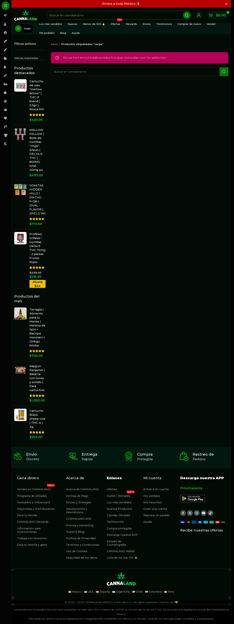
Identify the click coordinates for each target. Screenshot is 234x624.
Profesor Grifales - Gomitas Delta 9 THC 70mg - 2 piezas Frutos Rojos (37, 248)
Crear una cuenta (155, 509)
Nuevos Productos (119, 509)
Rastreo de (203, 454)
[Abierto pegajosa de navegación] (23, 28)
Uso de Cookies (76, 551)
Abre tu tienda (27, 515)
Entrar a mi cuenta (156, 489)
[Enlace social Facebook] (183, 513)
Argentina (123, 591)
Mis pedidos (151, 496)
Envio (31, 454)
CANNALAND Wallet (121, 551)
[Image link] (192, 498)
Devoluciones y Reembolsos (76, 510)
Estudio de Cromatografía (116, 543)
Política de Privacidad (81, 538)
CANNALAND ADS (78, 518)
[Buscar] (119, 15)
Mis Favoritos (152, 502)
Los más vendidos (119, 502)
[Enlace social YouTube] (203, 513)
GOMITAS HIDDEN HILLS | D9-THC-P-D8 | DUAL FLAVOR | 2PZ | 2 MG (37, 199)
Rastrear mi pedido (156, 515)
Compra (145, 454)
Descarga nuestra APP (122, 535)
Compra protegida (119, 528)
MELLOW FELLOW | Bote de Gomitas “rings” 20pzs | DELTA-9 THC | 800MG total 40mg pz (36, 150)
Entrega (89, 454)
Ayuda (147, 521)
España (105, 591)
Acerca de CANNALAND (82, 489)
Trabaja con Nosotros (32, 538)
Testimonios (115, 521)
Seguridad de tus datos (81, 557)
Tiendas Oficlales (118, 515)
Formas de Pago (77, 496)
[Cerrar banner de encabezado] (226, 4)
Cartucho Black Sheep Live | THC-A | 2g (37, 418)
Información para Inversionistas (28, 530)
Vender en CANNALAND (36, 488)
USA (90, 591)
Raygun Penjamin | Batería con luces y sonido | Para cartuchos (37, 378)
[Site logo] (25, 15)
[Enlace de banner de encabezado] (121, 4)
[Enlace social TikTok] (210, 513)
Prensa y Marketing (79, 525)
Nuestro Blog (75, 532)
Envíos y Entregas (78, 502)
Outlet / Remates (121, 495)
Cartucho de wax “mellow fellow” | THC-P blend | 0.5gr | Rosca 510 (36, 95)
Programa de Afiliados (32, 496)
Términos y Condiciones (82, 544)
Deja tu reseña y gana (32, 544)
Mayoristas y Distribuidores (36, 509)
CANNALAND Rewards (32, 521)
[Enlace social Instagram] (197, 513)
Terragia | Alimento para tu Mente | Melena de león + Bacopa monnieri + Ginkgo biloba (37, 327)
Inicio (54, 44)
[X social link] (190, 513)
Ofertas (112, 489)
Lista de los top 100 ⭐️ (122, 557)
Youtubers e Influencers (33, 502)
